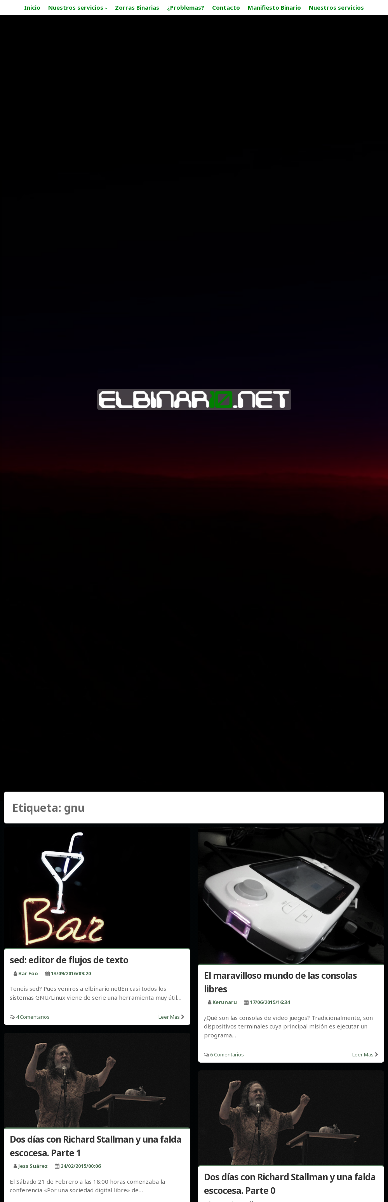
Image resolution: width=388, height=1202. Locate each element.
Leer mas (169, 1016)
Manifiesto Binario (274, 7)
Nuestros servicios (75, 7)
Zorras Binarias (137, 7)
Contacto (226, 7)
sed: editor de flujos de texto (69, 960)
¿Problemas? (185, 7)
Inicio (32, 7)
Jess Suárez (33, 1165)
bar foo (28, 973)
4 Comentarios (33, 1016)
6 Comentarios (227, 1054)
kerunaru (224, 1002)
